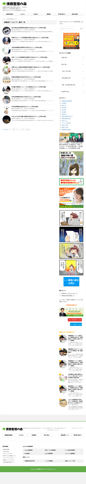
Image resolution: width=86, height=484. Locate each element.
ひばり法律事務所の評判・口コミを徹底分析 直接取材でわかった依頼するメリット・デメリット (75, 402)
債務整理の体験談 (66, 129)
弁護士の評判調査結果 (29, 29)
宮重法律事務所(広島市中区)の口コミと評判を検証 (26, 77)
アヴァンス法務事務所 (70, 453)
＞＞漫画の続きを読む (71, 282)
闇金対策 (64, 114)
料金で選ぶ (47, 435)
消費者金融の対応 (66, 118)
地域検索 (34, 435)
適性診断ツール (65, 435)
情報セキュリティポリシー (9, 460)
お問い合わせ (6, 451)
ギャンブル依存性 (66, 123)
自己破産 (64, 112)
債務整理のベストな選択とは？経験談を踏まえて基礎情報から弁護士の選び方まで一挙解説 (75, 338)
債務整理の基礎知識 (67, 101)
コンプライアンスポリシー (9, 457)
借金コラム (64, 120)
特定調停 (64, 107)
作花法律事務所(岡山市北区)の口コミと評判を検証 (26, 97)
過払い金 (64, 105)
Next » (28, 129)
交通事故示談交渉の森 (29, 461)
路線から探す (65, 127)
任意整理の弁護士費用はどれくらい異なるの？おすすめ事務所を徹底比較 (75, 376)
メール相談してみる (76, 324)
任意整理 (64, 103)
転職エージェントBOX (70, 461)
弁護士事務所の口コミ (18, 29)
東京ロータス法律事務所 (50, 450)
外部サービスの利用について (9, 455)
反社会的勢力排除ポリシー (9, 462)
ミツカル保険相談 (49, 461)
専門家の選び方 (61, 14)
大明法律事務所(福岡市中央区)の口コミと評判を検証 (26, 47)
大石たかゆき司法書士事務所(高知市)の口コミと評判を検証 (28, 116)
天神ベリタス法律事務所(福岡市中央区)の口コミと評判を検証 (29, 57)
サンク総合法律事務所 (70, 450)
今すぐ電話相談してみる (75, 320)
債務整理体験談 (9, 14)
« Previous (6, 129)
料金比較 (36, 14)
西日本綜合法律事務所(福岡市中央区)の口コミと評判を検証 (28, 28)
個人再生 (64, 109)
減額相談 (49, 14)
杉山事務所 (27, 453)
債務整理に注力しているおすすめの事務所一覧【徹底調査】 (75, 350)
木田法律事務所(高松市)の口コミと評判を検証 (24, 106)
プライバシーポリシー (8, 453)
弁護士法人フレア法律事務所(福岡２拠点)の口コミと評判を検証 (30, 37)
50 (23, 129)
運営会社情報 (75, 14)
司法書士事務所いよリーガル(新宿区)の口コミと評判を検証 (28, 87)
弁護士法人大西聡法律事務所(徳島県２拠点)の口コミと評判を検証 (30, 67)
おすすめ (23, 14)
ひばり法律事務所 (49, 453)
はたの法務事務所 (29, 450)
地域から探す (65, 125)
